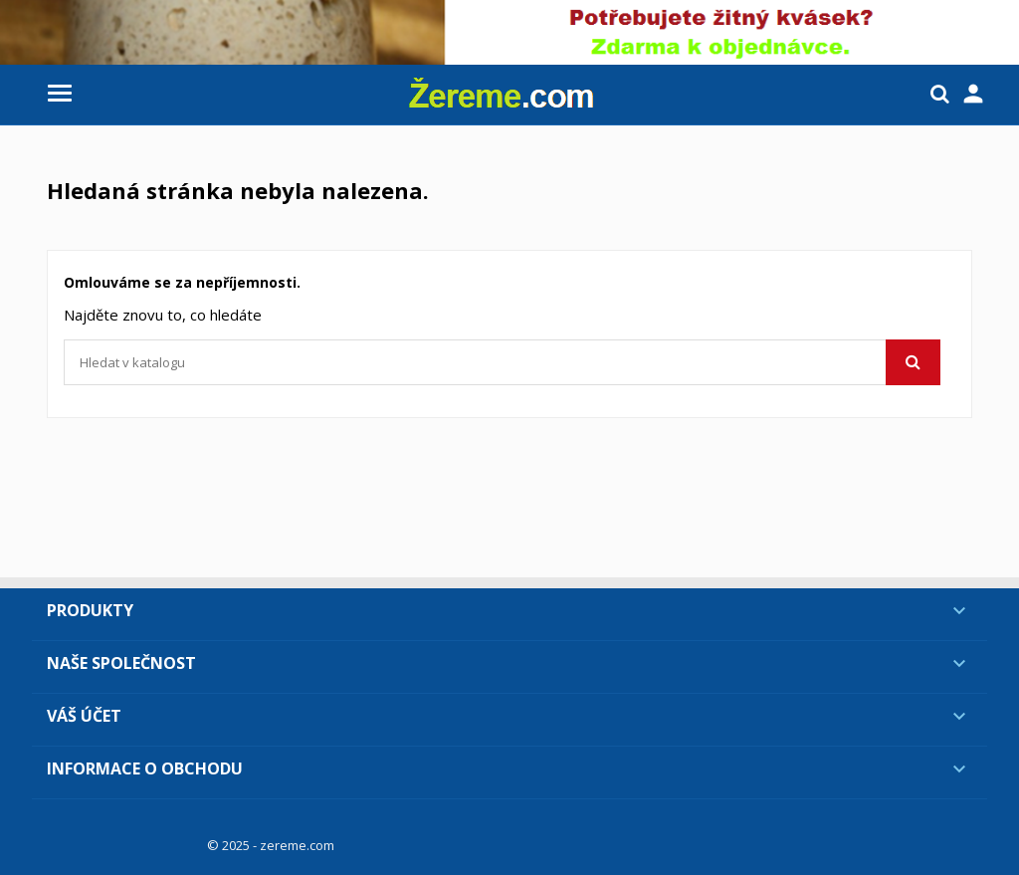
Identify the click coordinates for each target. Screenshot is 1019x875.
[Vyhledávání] (502, 362)
